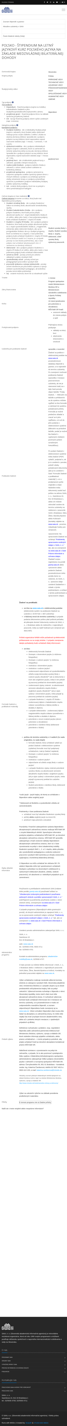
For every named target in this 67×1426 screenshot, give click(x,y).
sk (63, 2)
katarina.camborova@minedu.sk (49, 1070)
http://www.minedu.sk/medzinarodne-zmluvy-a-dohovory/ (38, 1083)
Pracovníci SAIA (7, 1391)
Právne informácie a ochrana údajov (15, 1368)
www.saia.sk (38, 608)
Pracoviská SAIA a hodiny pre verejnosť (16, 1387)
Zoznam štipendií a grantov (13, 22)
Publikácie (5, 1371)
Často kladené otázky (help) (14, 36)
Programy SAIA (7, 1357)
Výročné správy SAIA (9, 1364)
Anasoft (28, 1423)
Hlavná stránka (8, 2)
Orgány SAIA (6, 1361)
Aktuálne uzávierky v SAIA (13, 26)
